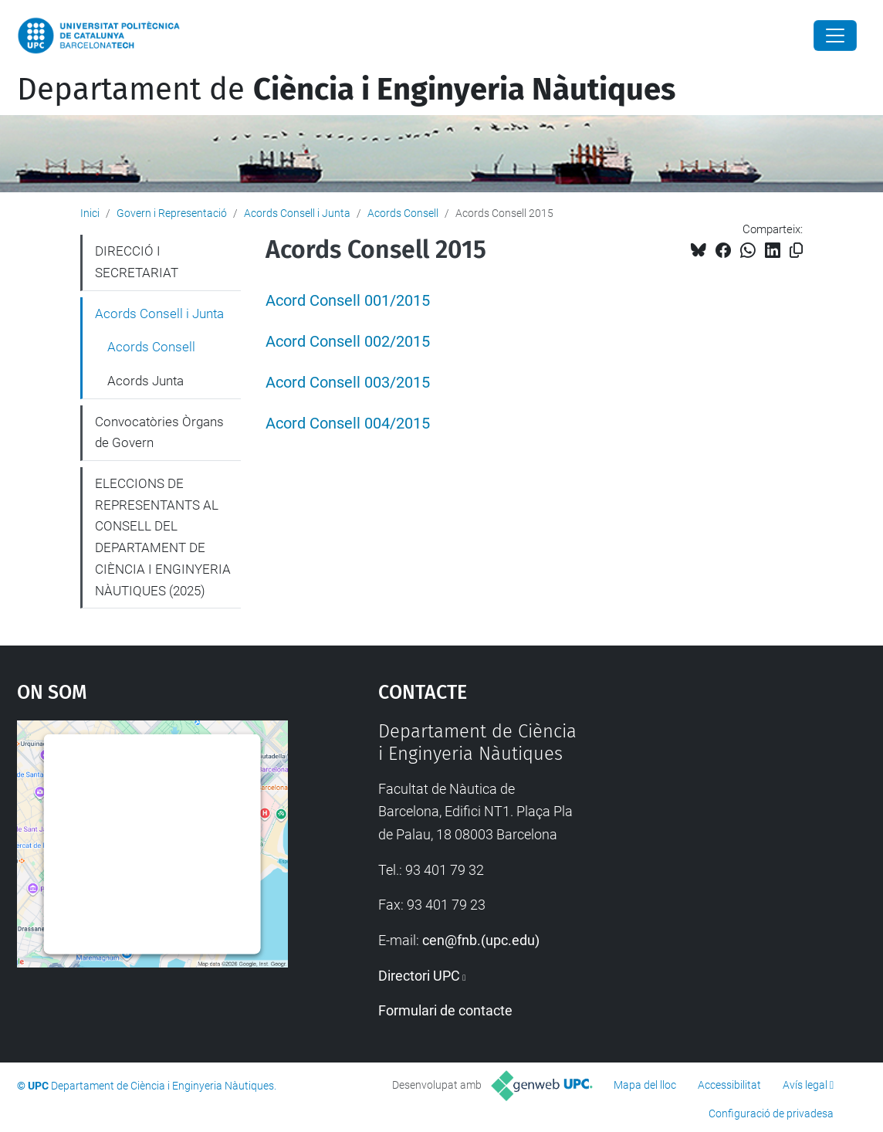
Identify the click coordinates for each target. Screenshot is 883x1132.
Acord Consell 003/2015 (348, 382)
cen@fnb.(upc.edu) (481, 940)
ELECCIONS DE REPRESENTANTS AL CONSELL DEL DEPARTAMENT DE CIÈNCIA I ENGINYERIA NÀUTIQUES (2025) (163, 537)
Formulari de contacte (445, 1010)
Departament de (346, 89)
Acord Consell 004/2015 (348, 423)
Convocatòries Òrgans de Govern (159, 432)
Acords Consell (402, 213)
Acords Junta (145, 380)
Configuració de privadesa (771, 1113)
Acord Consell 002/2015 (348, 342)
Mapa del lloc (645, 1085)
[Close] (835, 35)
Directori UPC (419, 976)
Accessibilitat (729, 1085)
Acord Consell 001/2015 (348, 301)
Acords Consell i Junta (297, 213)
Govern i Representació (172, 213)
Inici (90, 213)
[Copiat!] (796, 250)
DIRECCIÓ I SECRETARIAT (136, 261)
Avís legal (805, 1085)
